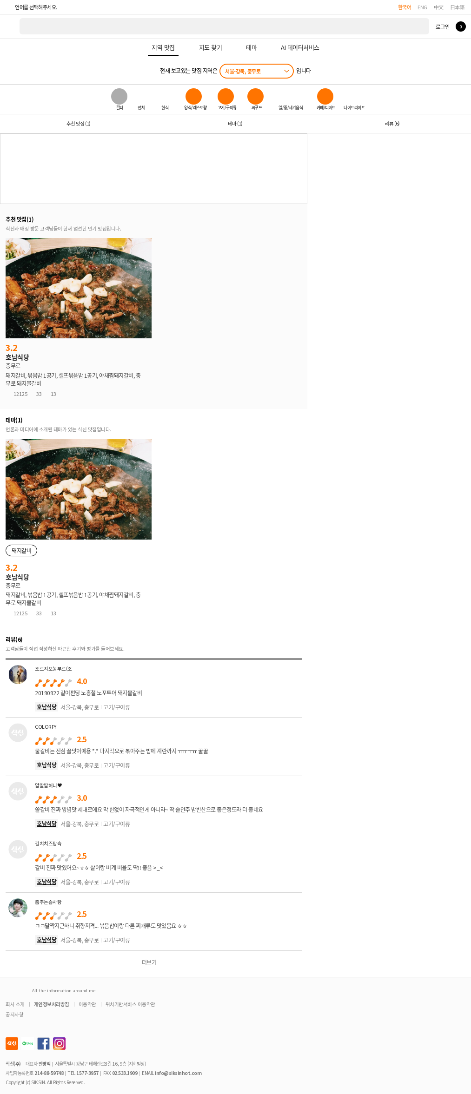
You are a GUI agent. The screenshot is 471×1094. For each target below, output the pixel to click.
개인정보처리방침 (51, 1004)
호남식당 (46, 707)
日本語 (457, 7)
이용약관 (87, 1004)
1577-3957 (87, 1072)
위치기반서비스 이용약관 (130, 1004)
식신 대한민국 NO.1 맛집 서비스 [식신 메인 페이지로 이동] (10, 26)
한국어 (404, 7)
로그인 (442, 26)
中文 (439, 7)
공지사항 (14, 1014)
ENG (422, 7)
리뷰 (392, 123)
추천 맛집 (78, 123)
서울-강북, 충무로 (242, 71)
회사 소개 (15, 1004)
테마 (235, 123)
